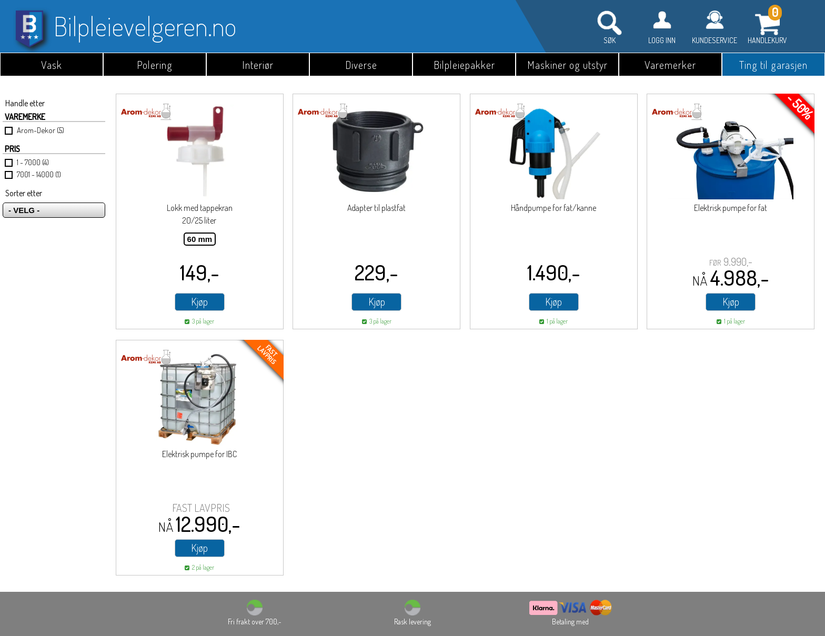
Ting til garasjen (773, 65)
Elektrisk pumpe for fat (730, 208)
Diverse (361, 65)
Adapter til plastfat (376, 208)
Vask (51, 65)
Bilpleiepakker (464, 65)
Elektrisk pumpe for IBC (199, 454)
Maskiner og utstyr (567, 65)
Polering (155, 65)
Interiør (258, 65)
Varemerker (670, 65)
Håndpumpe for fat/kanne (553, 208)
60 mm (200, 239)
